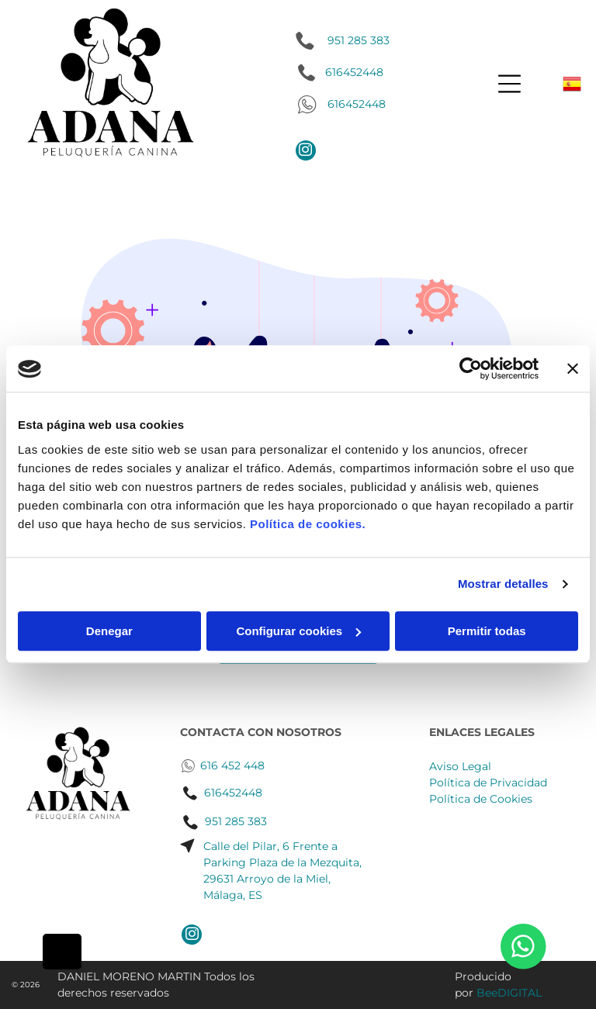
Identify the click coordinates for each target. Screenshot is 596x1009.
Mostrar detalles (503, 584)
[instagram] (306, 152)
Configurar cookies (298, 631)
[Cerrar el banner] (572, 369)
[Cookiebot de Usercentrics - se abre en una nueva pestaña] (471, 369)
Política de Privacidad (488, 783)
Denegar (109, 631)
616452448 (356, 104)
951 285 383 (358, 40)
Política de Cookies (480, 799)
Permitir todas (487, 631)
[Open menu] (509, 84)
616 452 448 (232, 765)
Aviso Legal (460, 766)
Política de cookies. (308, 523)
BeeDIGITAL (509, 993)
